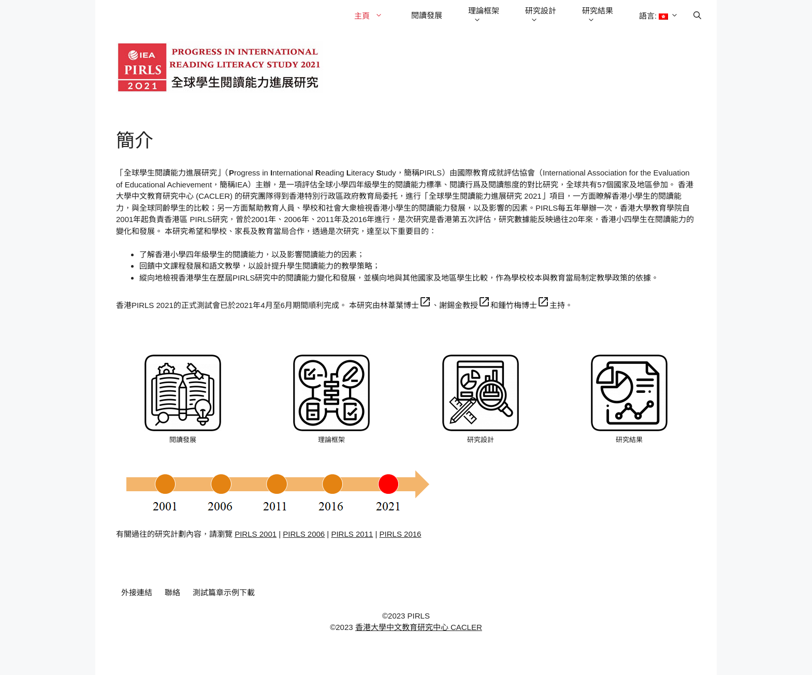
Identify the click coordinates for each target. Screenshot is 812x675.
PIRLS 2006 (304, 534)
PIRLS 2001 (256, 534)
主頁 (373, 16)
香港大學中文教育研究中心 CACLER (418, 627)
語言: (660, 16)
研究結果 (597, 15)
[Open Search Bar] (697, 15)
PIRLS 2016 (401, 534)
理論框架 (483, 15)
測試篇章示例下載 (224, 592)
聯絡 (172, 592)
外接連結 (136, 592)
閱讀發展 (426, 15)
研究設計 (540, 15)
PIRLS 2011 (352, 534)
